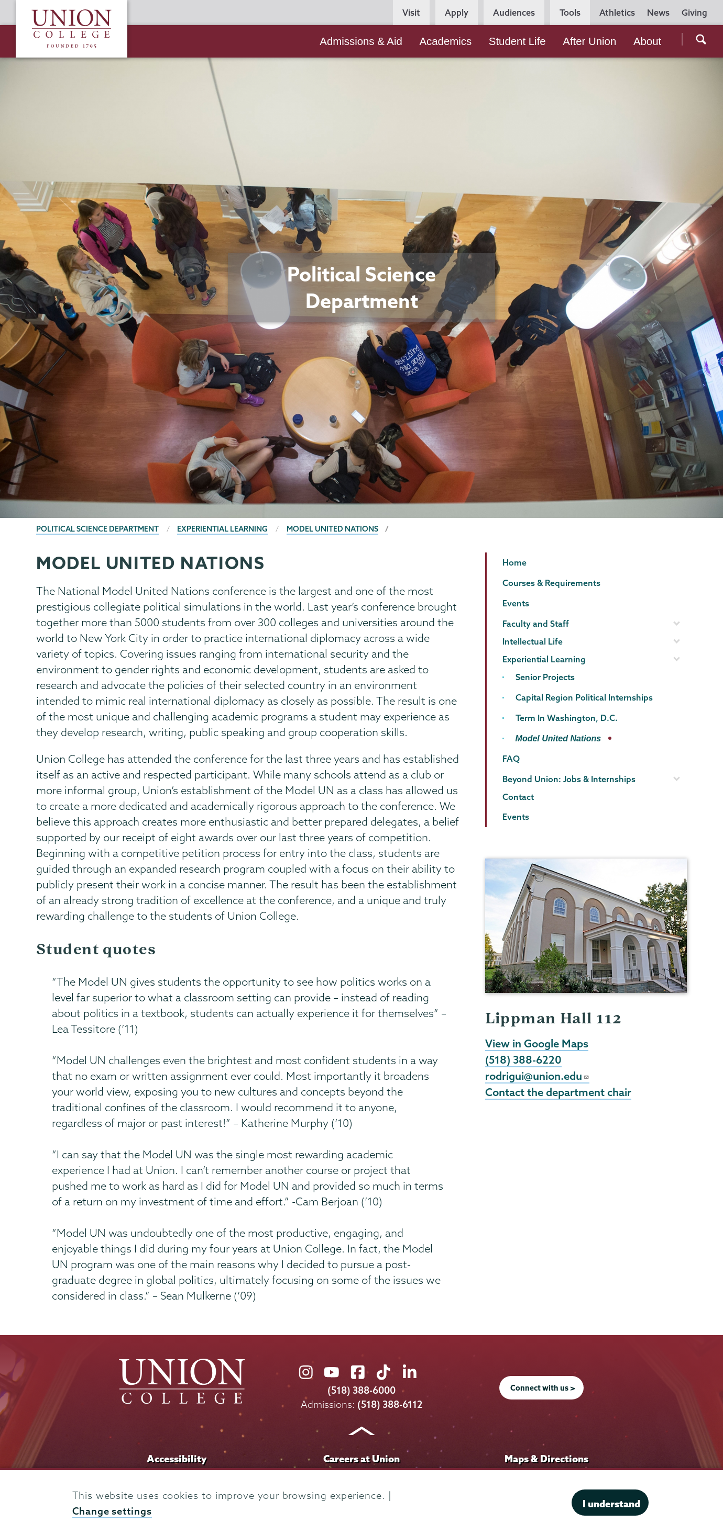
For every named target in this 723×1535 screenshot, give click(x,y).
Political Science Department (97, 529)
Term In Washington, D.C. (567, 718)
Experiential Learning (222, 529)
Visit (411, 12)
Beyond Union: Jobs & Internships (569, 779)
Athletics (617, 12)
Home (514, 562)
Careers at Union (361, 1458)
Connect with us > (542, 1388)
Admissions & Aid (361, 41)
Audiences (514, 12)
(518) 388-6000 (361, 1390)
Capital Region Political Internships (584, 697)
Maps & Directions (546, 1458)
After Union (589, 41)
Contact (518, 797)
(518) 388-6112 (390, 1404)
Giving (694, 12)
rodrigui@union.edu (537, 1075)
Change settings (112, 1511)
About (647, 41)
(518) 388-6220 (523, 1059)
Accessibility (176, 1458)
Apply (456, 12)
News (658, 12)
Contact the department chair (558, 1092)
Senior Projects (545, 677)
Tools (570, 12)
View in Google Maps (536, 1043)
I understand (611, 1503)
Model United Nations (332, 529)
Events (515, 603)
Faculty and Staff (535, 623)
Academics (445, 41)
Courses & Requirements (551, 583)
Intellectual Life (532, 641)
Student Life (517, 41)
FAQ (511, 758)
